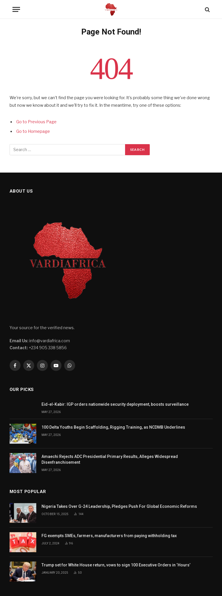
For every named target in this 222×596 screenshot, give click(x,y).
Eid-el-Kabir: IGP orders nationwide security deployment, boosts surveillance (115, 404)
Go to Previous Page (36, 121)
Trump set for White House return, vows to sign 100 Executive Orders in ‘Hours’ (116, 565)
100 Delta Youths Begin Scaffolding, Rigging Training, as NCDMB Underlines (113, 427)
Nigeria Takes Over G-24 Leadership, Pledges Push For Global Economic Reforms (119, 506)
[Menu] (16, 9)
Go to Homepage (33, 131)
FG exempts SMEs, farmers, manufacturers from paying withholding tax (109, 535)
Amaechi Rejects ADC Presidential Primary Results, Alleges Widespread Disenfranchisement (109, 459)
